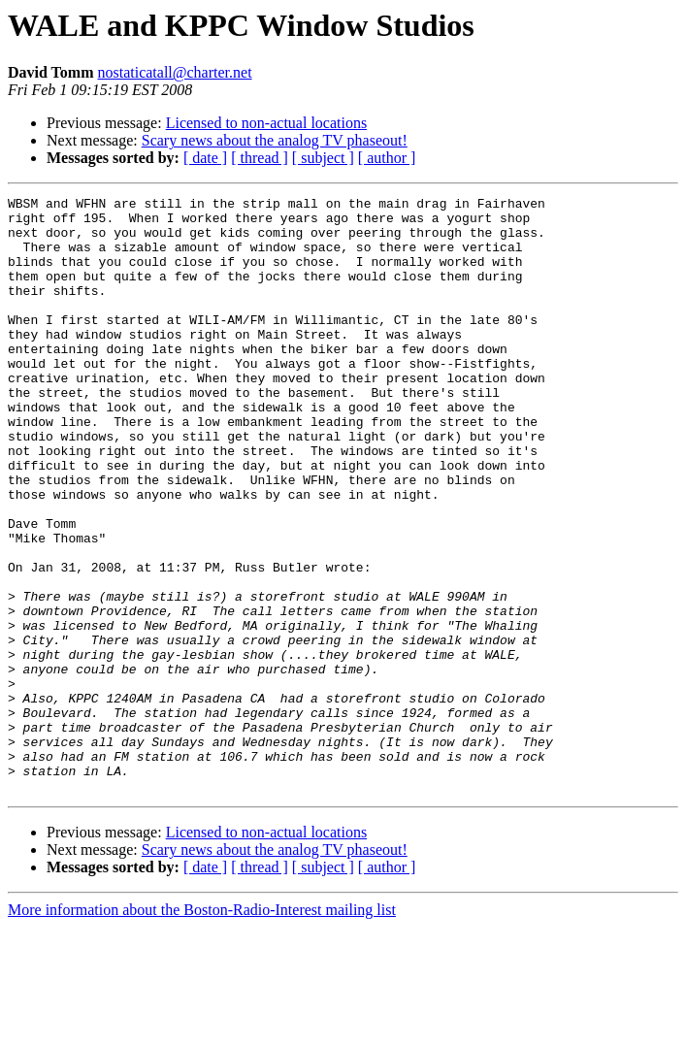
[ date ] (205, 157)
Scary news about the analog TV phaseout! (275, 140)
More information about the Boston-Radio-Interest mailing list (202, 1029)
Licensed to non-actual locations (266, 122)
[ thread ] (259, 157)
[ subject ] (323, 157)
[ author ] (387, 157)
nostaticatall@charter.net (174, 72)
